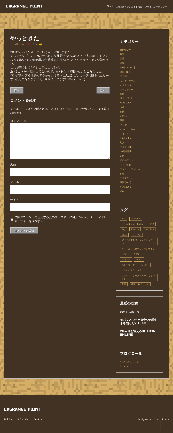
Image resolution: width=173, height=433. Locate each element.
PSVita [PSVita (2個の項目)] (135, 229)
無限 (122, 94)
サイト (14, 200)
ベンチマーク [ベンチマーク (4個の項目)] (128, 265)
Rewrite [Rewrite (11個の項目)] (149, 229)
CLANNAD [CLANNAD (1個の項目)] (135, 218)
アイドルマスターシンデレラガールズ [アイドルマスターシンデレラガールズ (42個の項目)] (138, 242)
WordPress (163, 419)
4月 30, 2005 (20, 44)
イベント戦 (125, 164)
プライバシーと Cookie (29, 419)
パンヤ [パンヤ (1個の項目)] (139, 259)
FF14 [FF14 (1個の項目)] (151, 224)
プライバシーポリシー (156, 6)
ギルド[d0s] (126, 85)
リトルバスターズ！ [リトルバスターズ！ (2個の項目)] (131, 270)
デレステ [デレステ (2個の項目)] (126, 259)
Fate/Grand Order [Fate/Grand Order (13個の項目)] (132, 224)
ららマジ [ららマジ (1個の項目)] (136, 234)
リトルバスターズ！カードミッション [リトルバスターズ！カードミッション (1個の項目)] (138, 277)
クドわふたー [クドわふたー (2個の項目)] (140, 254)
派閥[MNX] (125, 182)
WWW (122, 191)
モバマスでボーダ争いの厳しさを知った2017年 (139, 321)
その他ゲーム (126, 160)
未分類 (123, 76)
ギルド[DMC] (126, 147)
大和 (122, 107)
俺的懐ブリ (125, 49)
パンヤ (35, 44)
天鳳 (122, 58)
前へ (17, 90)
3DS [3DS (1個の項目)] (124, 218)
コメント (18, 121)
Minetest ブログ (129, 361)
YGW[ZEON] (126, 187)
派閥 (122, 63)
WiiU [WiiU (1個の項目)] (124, 234)
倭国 (122, 111)
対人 (122, 142)
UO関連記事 (126, 151)
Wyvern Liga (127, 129)
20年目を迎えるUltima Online (137, 333)
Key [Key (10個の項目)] (124, 229)
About (110, 6)
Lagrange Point (24, 6)
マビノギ (124, 133)
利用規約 (8, 419)
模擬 (122, 54)
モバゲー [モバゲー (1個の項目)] (144, 265)
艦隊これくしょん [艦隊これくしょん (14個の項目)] (140, 284)
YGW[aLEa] (126, 138)
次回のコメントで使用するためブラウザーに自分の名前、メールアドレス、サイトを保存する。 (60, 219)
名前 (13, 165)
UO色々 (123, 116)
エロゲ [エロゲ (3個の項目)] (125, 254)
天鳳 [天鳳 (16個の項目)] (124, 284)
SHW (122, 156)
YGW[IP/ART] (127, 67)
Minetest (125, 366)
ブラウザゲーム (128, 89)
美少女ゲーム (126, 178)
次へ (103, 90)
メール (14, 182)
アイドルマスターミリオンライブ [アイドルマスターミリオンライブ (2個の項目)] (138, 248)
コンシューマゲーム (130, 169)
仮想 (122, 173)
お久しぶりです (130, 312)
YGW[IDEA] (126, 102)
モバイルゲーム (128, 80)
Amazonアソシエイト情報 (129, 6)
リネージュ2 (126, 98)
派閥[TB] (125, 72)
